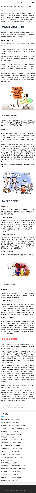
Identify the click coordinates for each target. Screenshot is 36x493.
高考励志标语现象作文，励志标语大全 (10, 422)
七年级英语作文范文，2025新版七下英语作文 (12, 448)
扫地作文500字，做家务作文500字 (12, 405)
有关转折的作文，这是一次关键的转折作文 (11, 442)
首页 (18, 487)
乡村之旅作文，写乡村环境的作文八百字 (10, 471)
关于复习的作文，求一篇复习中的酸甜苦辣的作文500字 (14, 428)
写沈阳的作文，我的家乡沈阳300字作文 (10, 419)
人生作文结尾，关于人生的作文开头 (9, 431)
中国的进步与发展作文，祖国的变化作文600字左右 (13, 468)
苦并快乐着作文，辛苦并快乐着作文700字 (11, 477)
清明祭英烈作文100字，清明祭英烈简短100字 (12, 454)
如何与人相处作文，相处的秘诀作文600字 (11, 434)
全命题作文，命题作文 (6, 460)
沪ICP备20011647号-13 (26, 490)
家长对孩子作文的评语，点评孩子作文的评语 (15, 407)
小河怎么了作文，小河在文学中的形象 (10, 451)
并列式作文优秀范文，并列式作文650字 (10, 463)
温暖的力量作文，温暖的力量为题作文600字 (11, 439)
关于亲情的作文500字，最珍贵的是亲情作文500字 (13, 425)
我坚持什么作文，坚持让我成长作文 (9, 474)
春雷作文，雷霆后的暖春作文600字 (9, 480)
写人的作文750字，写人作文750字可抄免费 (11, 457)
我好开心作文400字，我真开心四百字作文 (11, 445)
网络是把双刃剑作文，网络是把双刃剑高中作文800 (13, 465)
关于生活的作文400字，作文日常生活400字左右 (12, 437)
